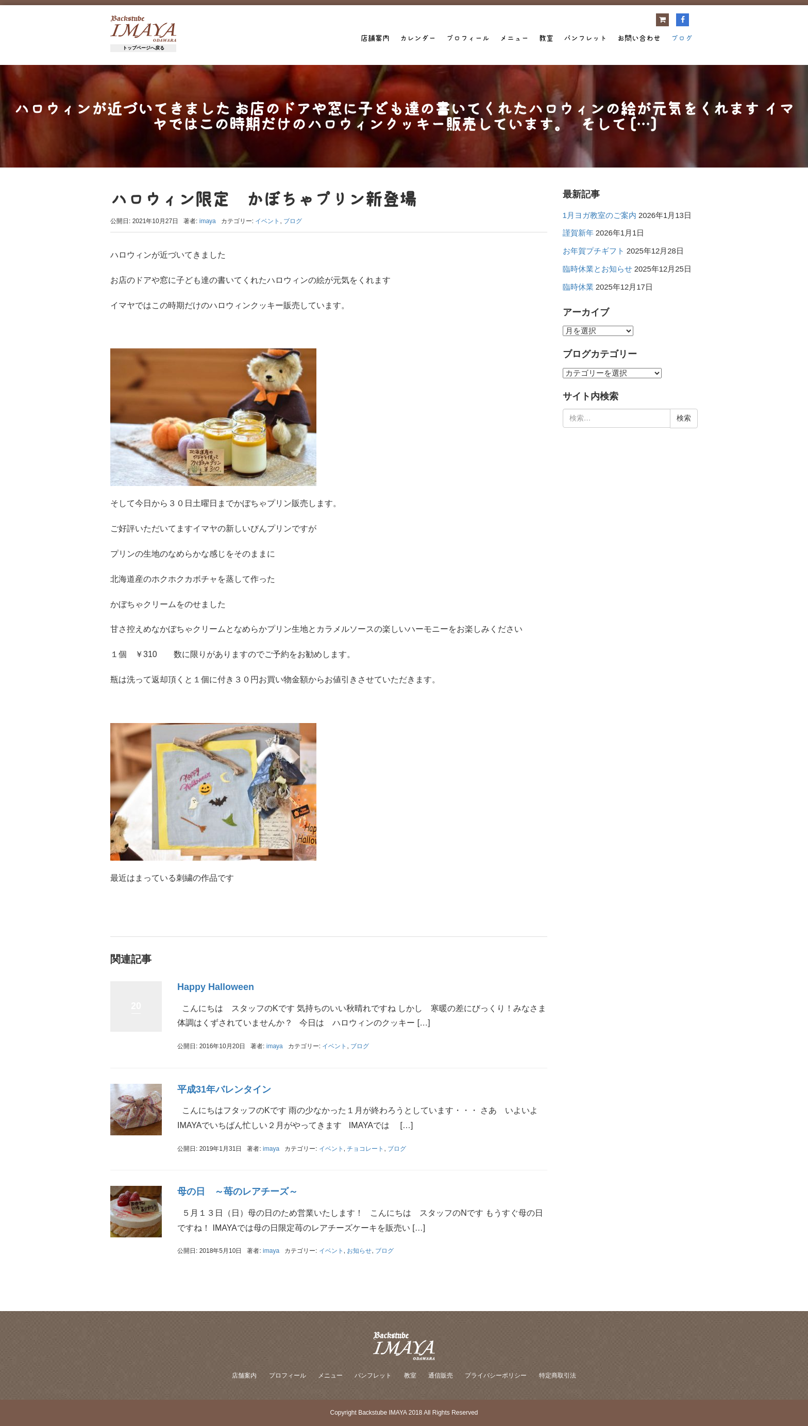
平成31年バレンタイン (224, 1089)
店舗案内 (375, 38)
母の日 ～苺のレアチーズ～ (237, 1191)
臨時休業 (578, 287)
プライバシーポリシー (496, 1375)
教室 (546, 38)
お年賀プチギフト (594, 251)
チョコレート (365, 1148)
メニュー (514, 38)
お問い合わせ (639, 38)
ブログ (682, 38)
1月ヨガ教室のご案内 (599, 215)
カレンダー (418, 38)
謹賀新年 (578, 233)
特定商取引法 (557, 1375)
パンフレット (585, 38)
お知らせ (359, 1250)
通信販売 (440, 1375)
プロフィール (468, 38)
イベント (267, 221)
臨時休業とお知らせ (597, 269)
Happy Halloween (215, 987)
